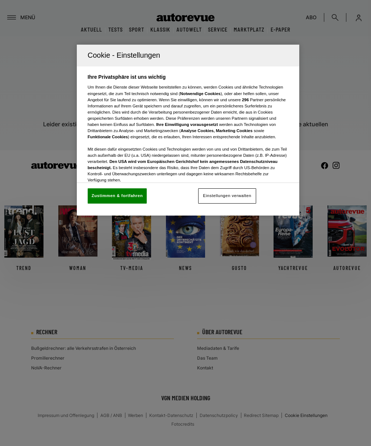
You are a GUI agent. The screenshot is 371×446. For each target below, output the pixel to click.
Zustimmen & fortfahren (117, 195)
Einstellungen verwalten (227, 195)
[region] (188, 130)
